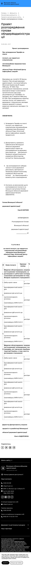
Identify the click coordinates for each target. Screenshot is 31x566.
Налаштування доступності (12, 474)
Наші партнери (6, 528)
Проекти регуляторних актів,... (11, 17)
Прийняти (5, 562)
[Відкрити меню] (28, 3)
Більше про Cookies (16, 562)
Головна (3, 13)
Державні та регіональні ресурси (13, 525)
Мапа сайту (5, 460)
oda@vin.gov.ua (7, 504)
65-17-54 (15, 516)
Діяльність (13, 13)
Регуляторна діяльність (9, 15)
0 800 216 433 (6, 510)
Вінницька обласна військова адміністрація (11, 3)
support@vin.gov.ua (19, 541)
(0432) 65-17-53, (7, 516)
